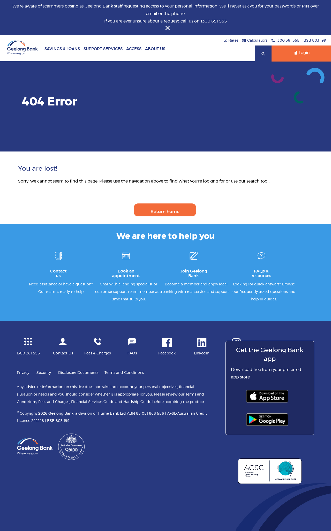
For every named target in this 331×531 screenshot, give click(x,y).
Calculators (254, 40)
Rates (230, 40)
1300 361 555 (285, 40)
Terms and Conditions (124, 373)
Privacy (23, 373)
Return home (165, 211)
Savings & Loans (62, 49)
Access (133, 49)
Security (43, 373)
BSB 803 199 (315, 40)
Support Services (103, 49)
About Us (155, 49)
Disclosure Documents (78, 373)
